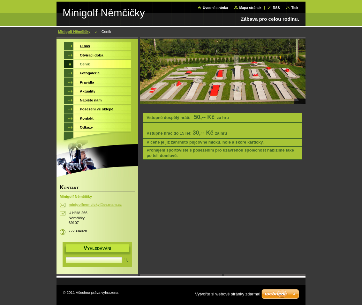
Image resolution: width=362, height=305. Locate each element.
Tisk (294, 8)
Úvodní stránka (215, 8)
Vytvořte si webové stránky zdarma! (227, 294)
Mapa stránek (250, 8)
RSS (276, 8)
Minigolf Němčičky (74, 31)
